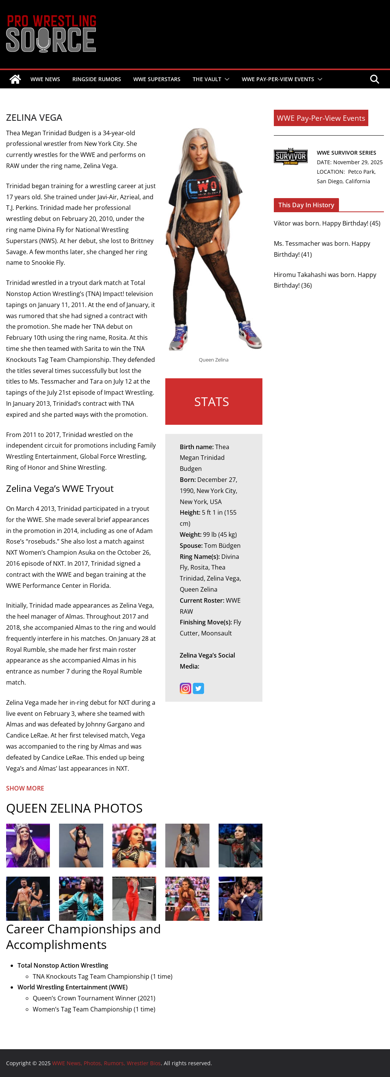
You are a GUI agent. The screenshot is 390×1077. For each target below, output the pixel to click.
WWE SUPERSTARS (157, 79)
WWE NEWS (45, 79)
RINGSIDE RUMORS (96, 79)
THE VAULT (207, 79)
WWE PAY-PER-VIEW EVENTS (278, 79)
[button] (225, 79)
